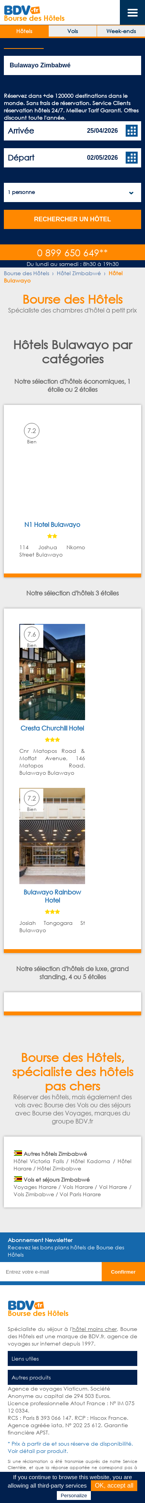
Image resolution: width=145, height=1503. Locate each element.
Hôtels (24, 31)
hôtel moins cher (94, 1328)
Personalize (74, 1495)
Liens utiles (25, 1358)
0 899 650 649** (72, 252)
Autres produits (31, 1377)
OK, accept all (114, 1485)
